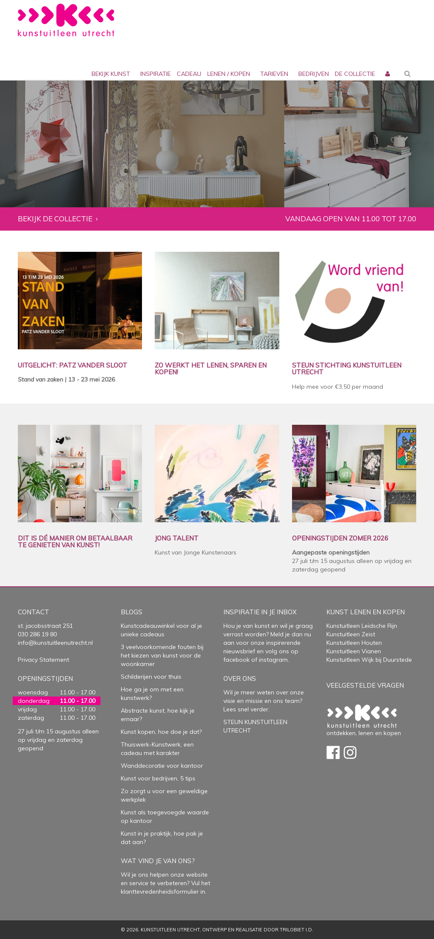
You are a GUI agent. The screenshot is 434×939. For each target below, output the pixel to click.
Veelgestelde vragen (365, 685)
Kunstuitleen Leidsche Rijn (361, 626)
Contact (33, 612)
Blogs (131, 612)
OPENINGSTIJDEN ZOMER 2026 (340, 538)
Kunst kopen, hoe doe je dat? (161, 732)
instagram (273, 659)
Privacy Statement (43, 659)
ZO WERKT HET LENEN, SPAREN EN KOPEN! (211, 369)
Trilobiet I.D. (296, 930)
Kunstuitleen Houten (354, 642)
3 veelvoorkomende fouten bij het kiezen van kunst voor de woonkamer (162, 655)
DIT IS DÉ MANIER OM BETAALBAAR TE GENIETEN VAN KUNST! (75, 542)
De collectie (355, 74)
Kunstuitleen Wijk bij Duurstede (369, 659)
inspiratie (155, 74)
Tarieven (274, 74)
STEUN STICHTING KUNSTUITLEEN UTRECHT (346, 369)
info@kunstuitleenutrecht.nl (55, 642)
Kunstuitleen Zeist (350, 634)
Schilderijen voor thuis (151, 676)
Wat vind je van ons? (158, 861)
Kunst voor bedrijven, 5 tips (158, 778)
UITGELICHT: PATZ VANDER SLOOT (72, 365)
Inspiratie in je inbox (260, 612)
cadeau (189, 74)
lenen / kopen (228, 74)
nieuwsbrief (239, 651)
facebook (236, 659)
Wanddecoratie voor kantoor (162, 765)
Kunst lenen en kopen (365, 612)
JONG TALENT (176, 538)
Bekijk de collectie (55, 219)
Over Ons (239, 678)
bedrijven (313, 74)
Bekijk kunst (111, 74)
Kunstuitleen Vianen (353, 651)
